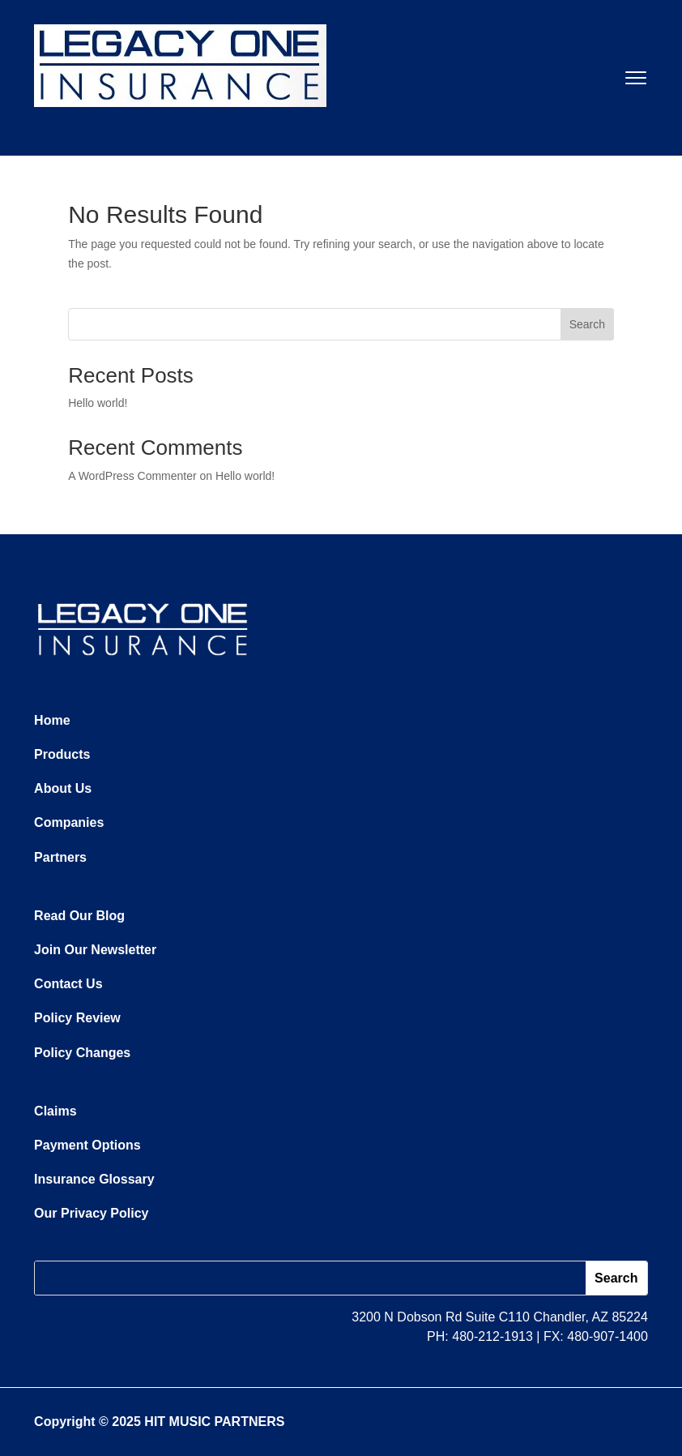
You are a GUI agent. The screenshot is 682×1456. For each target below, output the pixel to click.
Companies (69, 822)
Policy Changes (82, 1053)
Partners (60, 857)
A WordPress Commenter (132, 475)
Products (62, 754)
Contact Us (68, 984)
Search (587, 324)
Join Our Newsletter (95, 950)
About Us (63, 788)
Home (52, 720)
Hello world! (97, 402)
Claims (55, 1111)
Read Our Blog (79, 916)
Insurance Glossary (94, 1179)
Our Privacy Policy (91, 1213)
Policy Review (77, 1018)
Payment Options (87, 1145)
